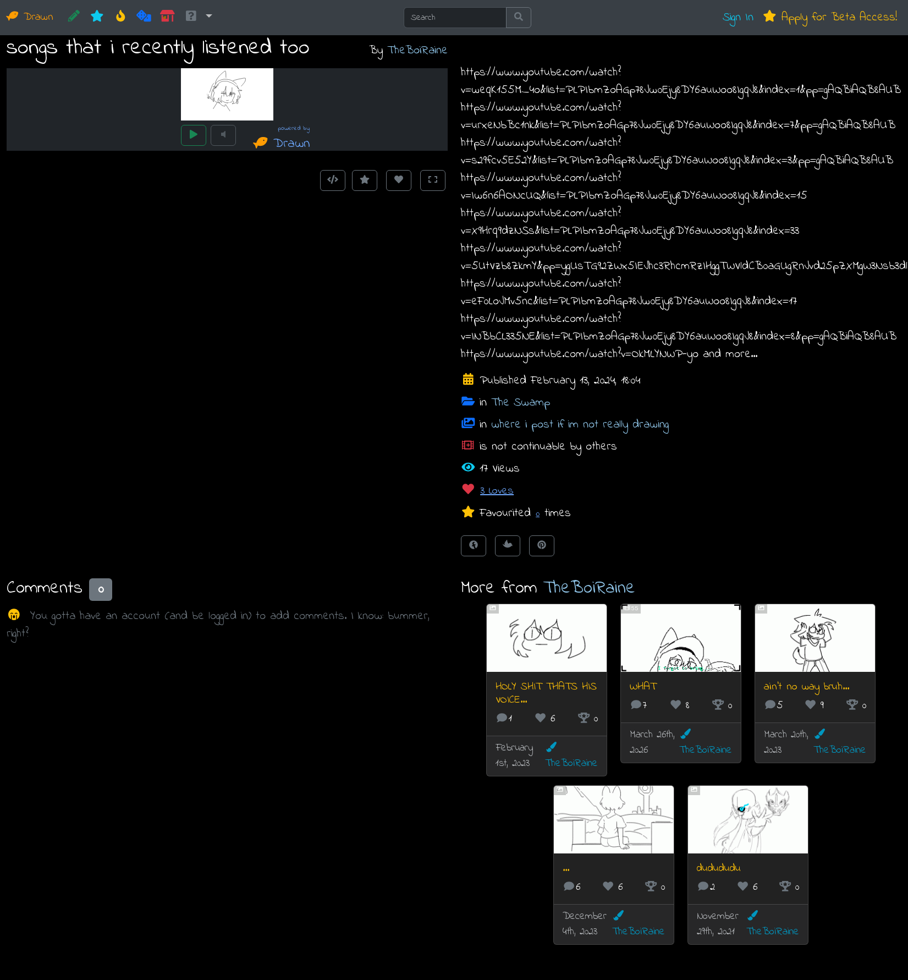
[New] (97, 17)
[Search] (455, 17)
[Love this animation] (398, 180)
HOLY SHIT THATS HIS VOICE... (546, 693)
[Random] (144, 17)
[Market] (167, 17)
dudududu (719, 869)
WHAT (643, 687)
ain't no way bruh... (806, 687)
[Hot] (121, 17)
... (566, 869)
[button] (198, 17)
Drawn (30, 17)
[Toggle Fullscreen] (432, 180)
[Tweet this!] (507, 545)
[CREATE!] (74, 17)
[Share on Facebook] (473, 545)
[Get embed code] (332, 180)
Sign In (738, 17)
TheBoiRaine (417, 50)
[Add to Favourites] (364, 180)
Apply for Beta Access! (829, 17)
